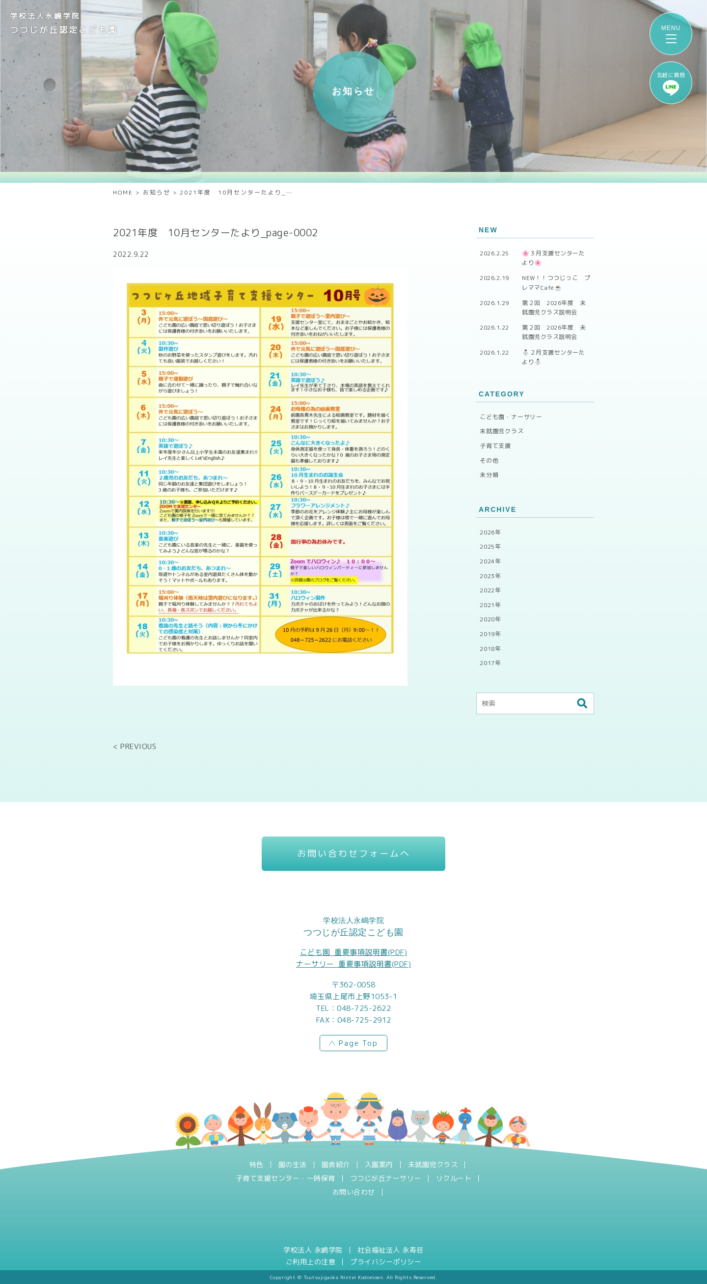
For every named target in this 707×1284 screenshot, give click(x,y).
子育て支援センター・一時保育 (285, 1178)
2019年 (490, 634)
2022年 (490, 590)
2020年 (490, 619)
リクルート (454, 1178)
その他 (489, 460)
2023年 (490, 576)
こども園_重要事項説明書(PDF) (354, 952)
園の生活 (292, 1164)
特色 (256, 1164)
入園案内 (379, 1164)
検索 (582, 703)
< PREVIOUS (134, 746)
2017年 (490, 663)
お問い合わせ (353, 1192)
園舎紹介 (336, 1164)
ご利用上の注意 (311, 1261)
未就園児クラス (502, 431)
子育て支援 (495, 446)
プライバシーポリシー (385, 1261)
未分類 (489, 475)
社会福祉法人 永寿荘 (390, 1250)
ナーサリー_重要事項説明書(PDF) (353, 964)
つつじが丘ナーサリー (385, 1178)
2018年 (490, 648)
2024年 (490, 561)
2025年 (490, 546)
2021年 (490, 605)
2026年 (490, 532)
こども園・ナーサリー (511, 417)
